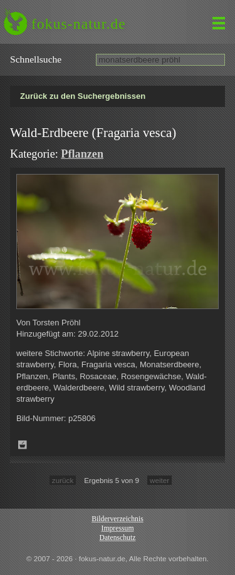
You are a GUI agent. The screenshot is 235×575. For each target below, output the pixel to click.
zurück (62, 480)
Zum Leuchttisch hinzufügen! (22, 444)
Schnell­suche (35, 59)
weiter (159, 480)
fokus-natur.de (78, 24)
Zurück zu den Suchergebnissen (82, 96)
